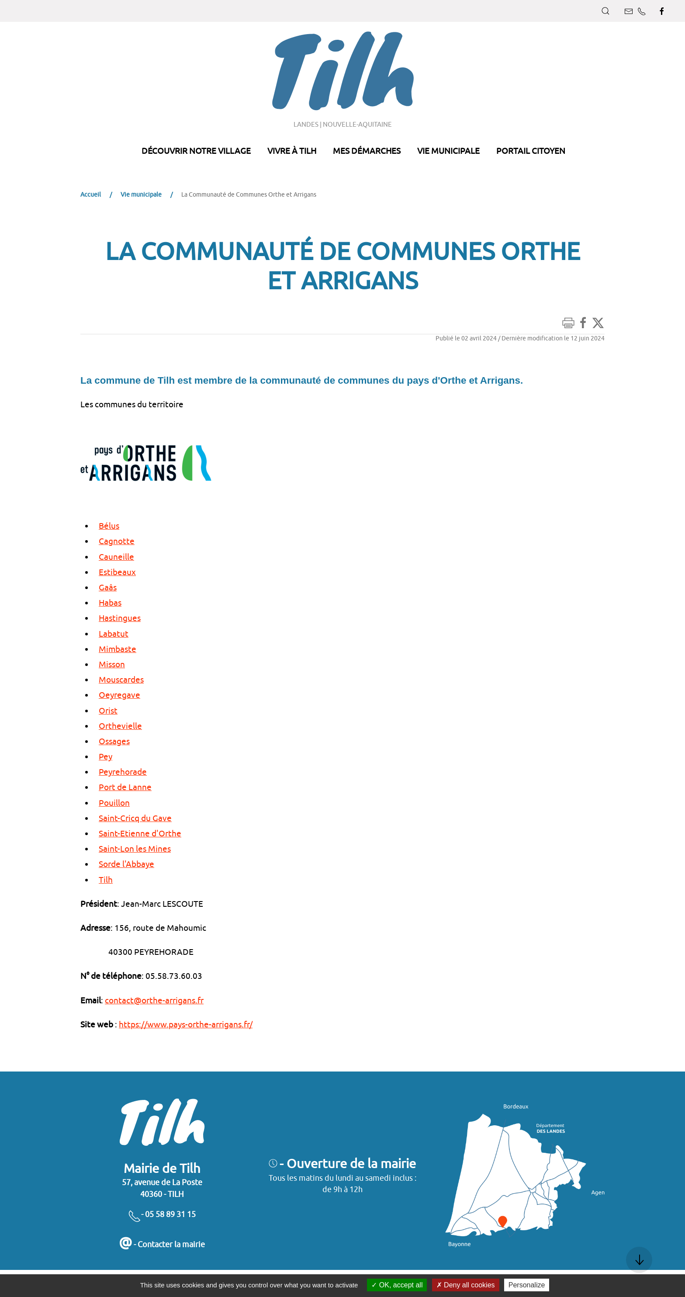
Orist (108, 710)
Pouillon (114, 803)
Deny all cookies (465, 1285)
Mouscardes (121, 679)
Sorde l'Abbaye (126, 864)
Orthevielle (120, 726)
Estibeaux (117, 572)
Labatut (113, 633)
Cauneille (116, 557)
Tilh (106, 879)
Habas (110, 602)
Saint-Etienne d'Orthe (140, 833)
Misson (112, 664)
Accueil (90, 194)
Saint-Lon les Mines (135, 848)
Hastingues (120, 618)
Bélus (109, 526)
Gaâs (108, 587)
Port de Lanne (125, 787)
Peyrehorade (123, 772)
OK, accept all (396, 1285)
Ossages (114, 741)
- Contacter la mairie (162, 1244)
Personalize (527, 1285)
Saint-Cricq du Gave (135, 818)
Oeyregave (119, 695)
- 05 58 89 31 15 (162, 1214)
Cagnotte (117, 541)
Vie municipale (141, 194)
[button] (605, 11)
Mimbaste (117, 649)
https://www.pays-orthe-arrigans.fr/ (186, 1024)
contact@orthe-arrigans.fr (154, 1000)
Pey (105, 756)
